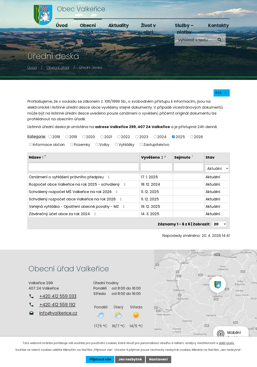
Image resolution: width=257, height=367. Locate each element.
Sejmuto (183, 159)
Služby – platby (184, 28)
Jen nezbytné (130, 359)
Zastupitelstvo (156, 146)
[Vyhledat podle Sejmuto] (189, 169)
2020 (90, 138)
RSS (221, 94)
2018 (56, 138)
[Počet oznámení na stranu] (219, 223)
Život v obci (148, 28)
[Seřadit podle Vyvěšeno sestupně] (166, 159)
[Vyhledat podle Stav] (217, 169)
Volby (104, 146)
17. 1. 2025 (150, 177)
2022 (125, 138)
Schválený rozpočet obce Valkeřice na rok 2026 (76, 199)
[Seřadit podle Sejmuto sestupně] (193, 159)
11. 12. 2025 (150, 191)
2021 (108, 138)
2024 (161, 138)
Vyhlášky (126, 146)
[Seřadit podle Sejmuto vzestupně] (193, 157)
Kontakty (218, 25)
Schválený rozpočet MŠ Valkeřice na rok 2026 (74, 191)
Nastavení (158, 359)
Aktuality (118, 25)
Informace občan (49, 146)
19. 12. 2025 (151, 206)
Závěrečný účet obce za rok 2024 (63, 214)
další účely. (227, 343)
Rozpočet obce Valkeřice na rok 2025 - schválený (78, 184)
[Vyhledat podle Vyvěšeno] (157, 169)
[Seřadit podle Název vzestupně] (45, 157)
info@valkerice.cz (58, 312)
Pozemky (82, 146)
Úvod (61, 25)
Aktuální (213, 177)
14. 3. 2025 (151, 214)
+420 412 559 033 (57, 295)
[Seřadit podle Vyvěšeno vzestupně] (166, 157)
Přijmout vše (100, 359)
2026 (198, 138)
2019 (73, 138)
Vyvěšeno (153, 159)
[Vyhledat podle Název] (84, 169)
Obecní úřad (88, 28)
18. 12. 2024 (151, 184)
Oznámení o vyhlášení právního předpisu (70, 177)
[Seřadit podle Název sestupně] (45, 159)
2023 (143, 138)
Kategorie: (36, 138)
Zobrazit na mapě (205, 296)
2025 (180, 138)
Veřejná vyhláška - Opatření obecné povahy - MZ (77, 206)
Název (36, 159)
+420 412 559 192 (57, 303)
